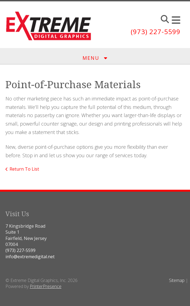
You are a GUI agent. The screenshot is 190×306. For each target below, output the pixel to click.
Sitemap (177, 280)
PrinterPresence (45, 286)
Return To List (24, 169)
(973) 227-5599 (155, 31)
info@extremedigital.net (30, 257)
